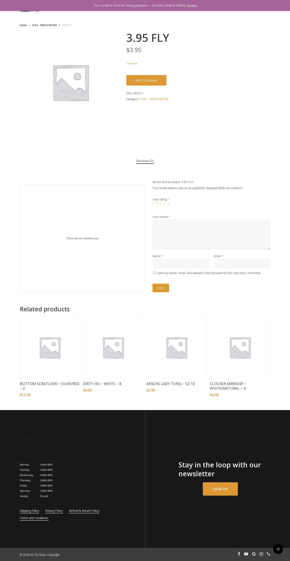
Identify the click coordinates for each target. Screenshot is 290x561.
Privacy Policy (54, 511)
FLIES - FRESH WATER (44, 25)
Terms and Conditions (34, 518)
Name (157, 256)
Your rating (160, 199)
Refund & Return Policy (84, 511)
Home (23, 25)
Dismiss (192, 5)
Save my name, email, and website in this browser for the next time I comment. (209, 273)
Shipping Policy (29, 511)
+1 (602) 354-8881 (89, 446)
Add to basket (146, 80)
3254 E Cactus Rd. (31, 446)
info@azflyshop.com (90, 451)
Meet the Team (87, 460)
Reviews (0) (145, 160)
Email (218, 256)
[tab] (145, 161)
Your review (161, 217)
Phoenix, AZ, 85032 (32, 455)
